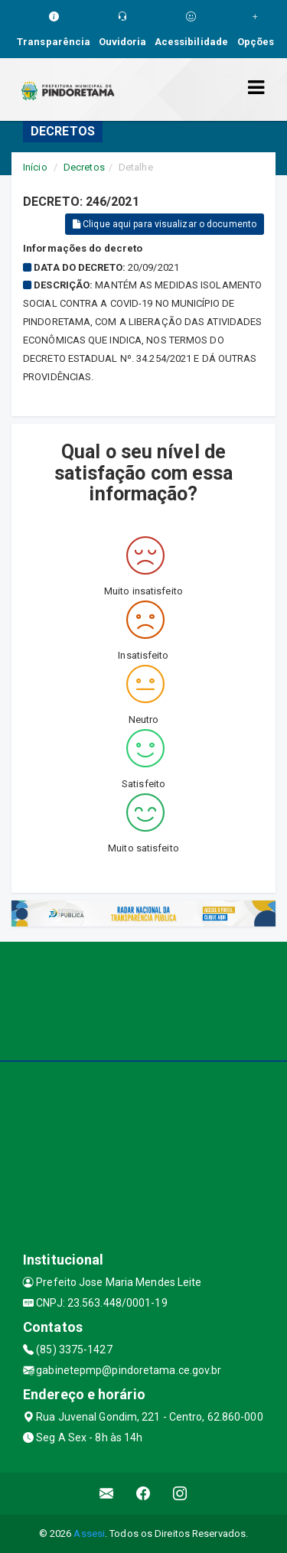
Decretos (84, 167)
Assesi (89, 1533)
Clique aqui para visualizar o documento (164, 224)
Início (35, 167)
